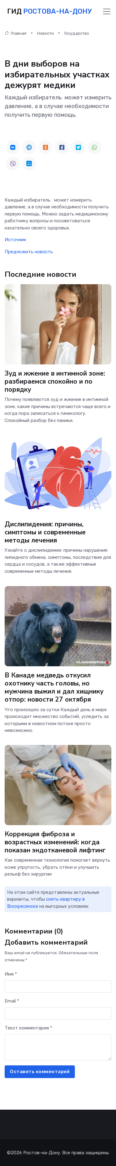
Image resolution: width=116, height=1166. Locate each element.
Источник (15, 239)
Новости (45, 33)
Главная (15, 33)
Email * (12, 1001)
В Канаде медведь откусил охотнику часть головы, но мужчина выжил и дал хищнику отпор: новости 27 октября (54, 687)
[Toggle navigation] (106, 11)
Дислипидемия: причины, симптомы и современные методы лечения (45, 532)
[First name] (58, 986)
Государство (76, 33)
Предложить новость (29, 252)
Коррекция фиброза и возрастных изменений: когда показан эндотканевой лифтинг (55, 842)
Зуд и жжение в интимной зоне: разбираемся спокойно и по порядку (55, 381)
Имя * (11, 974)
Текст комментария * (28, 1028)
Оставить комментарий (40, 1071)
